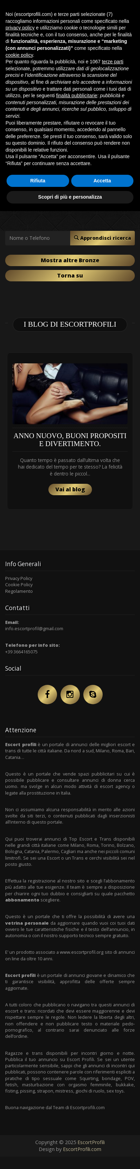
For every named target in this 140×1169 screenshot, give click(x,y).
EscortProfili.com (82, 1149)
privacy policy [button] (20, 27)
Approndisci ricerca (102, 238)
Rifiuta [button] (37, 180)
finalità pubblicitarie (76, 95)
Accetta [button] (102, 180)
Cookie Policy (18, 584)
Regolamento (19, 591)
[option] (70, 431)
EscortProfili (91, 1142)
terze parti (112, 61)
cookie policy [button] (19, 55)
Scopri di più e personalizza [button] (70, 197)
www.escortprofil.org (81, 952)
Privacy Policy (18, 578)
